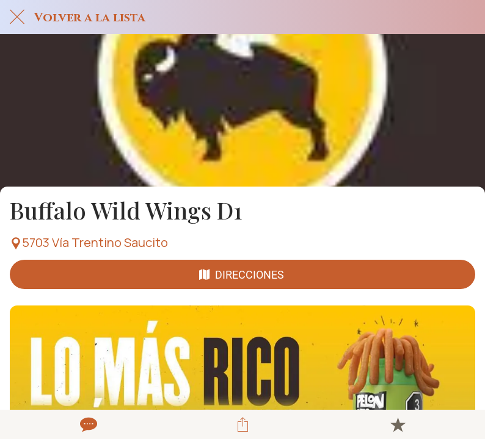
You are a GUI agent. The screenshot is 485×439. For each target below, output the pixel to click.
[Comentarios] (87, 424)
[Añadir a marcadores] (397, 424)
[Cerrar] (17, 17)
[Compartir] (242, 424)
